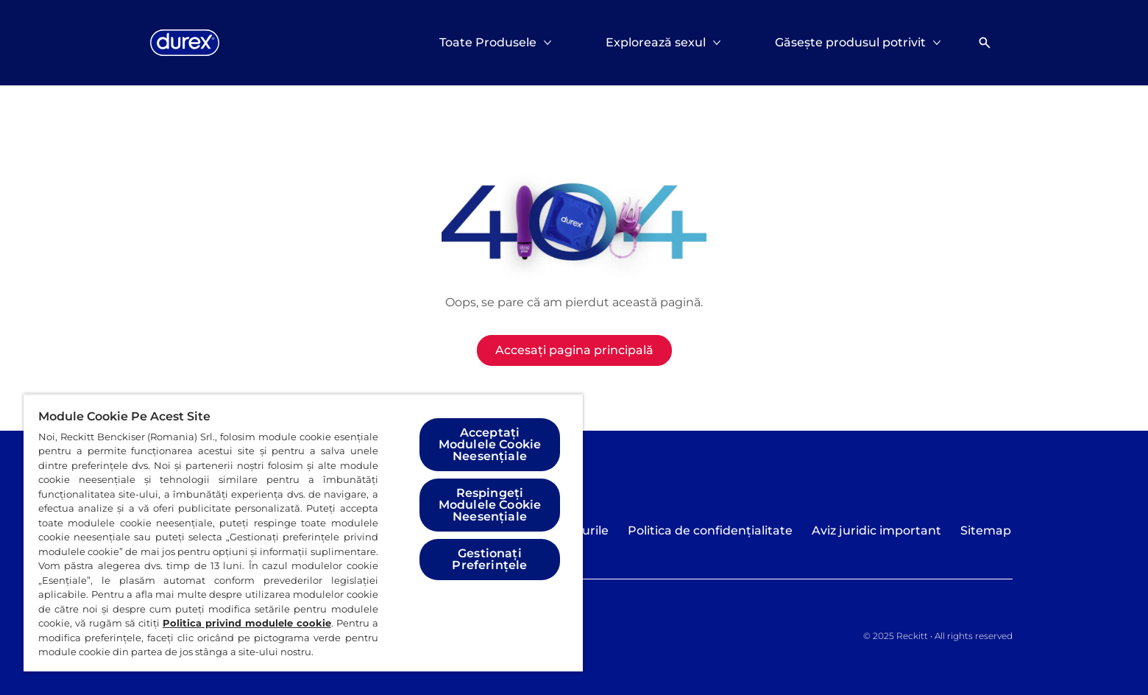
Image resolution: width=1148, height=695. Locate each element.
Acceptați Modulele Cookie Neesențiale (490, 444)
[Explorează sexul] (656, 43)
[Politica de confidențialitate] (710, 530)
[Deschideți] (984, 42)
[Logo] (184, 42)
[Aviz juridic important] (876, 530)
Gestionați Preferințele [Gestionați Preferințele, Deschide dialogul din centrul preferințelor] (489, 559)
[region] (303, 532)
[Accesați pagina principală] (574, 350)
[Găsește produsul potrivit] (850, 43)
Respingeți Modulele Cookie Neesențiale (490, 504)
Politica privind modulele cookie (247, 623)
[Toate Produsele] (487, 43)
